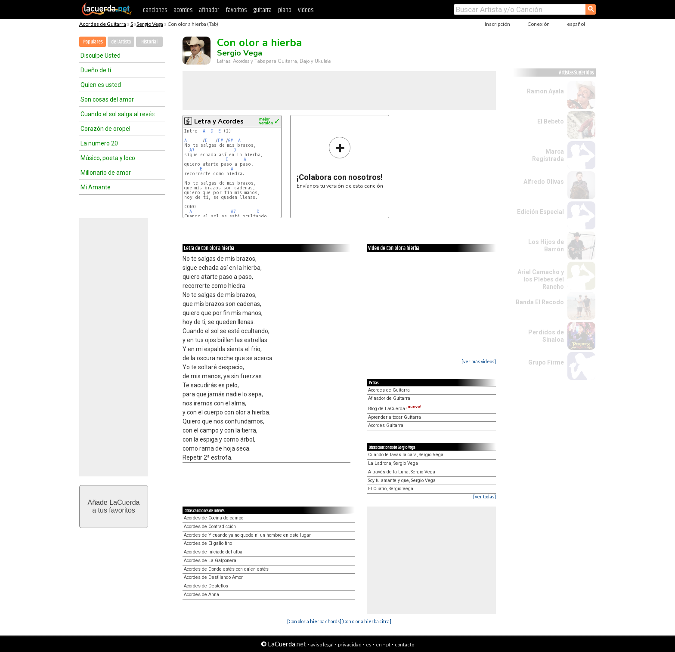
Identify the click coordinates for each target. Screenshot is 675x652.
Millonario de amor (106, 172)
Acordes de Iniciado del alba (213, 552)
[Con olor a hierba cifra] (366, 621)
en (379, 644)
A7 (192, 150)
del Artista (121, 42)
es (369, 644)
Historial (149, 42)
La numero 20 (99, 143)
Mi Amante (96, 187)
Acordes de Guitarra (102, 24)
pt (388, 644)
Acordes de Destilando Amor (213, 577)
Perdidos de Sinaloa (546, 336)
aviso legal (322, 644)
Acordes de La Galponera (210, 560)
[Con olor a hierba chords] (314, 621)
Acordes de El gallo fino (208, 543)
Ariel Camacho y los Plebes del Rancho (540, 279)
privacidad (350, 644)
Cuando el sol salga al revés (118, 114)
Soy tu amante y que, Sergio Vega (402, 480)
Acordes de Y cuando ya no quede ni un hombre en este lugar (247, 535)
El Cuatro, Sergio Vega (390, 488)
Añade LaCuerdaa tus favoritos (114, 506)
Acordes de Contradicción (210, 526)
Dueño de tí (96, 70)
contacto (404, 644)
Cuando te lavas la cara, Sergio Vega (405, 454)
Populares (92, 42)
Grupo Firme (546, 362)
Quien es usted (101, 84)
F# (220, 140)
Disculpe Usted (101, 55)
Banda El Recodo (540, 302)
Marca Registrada (548, 155)
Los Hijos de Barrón (546, 245)
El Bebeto (550, 121)
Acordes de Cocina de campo (213, 518)
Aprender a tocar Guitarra (394, 417)
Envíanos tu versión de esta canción (340, 162)
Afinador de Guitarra (389, 398)
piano (284, 10)
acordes (182, 10)
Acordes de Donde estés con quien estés (226, 569)
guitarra (262, 10)
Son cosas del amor (107, 99)
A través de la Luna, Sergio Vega (401, 472)
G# (230, 140)
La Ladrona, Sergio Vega (393, 463)
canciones (155, 10)
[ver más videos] (478, 361)
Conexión (538, 24)
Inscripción (497, 24)
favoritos (236, 10)
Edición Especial (540, 211)
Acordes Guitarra (385, 425)
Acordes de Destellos (206, 586)
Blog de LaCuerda (394, 408)
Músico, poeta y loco (108, 158)
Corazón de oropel (105, 128)
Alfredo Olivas (543, 181)
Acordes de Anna (201, 594)
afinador (209, 10)
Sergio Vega (149, 24)
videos (305, 10)
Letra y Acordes (219, 121)
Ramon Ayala (545, 91)
